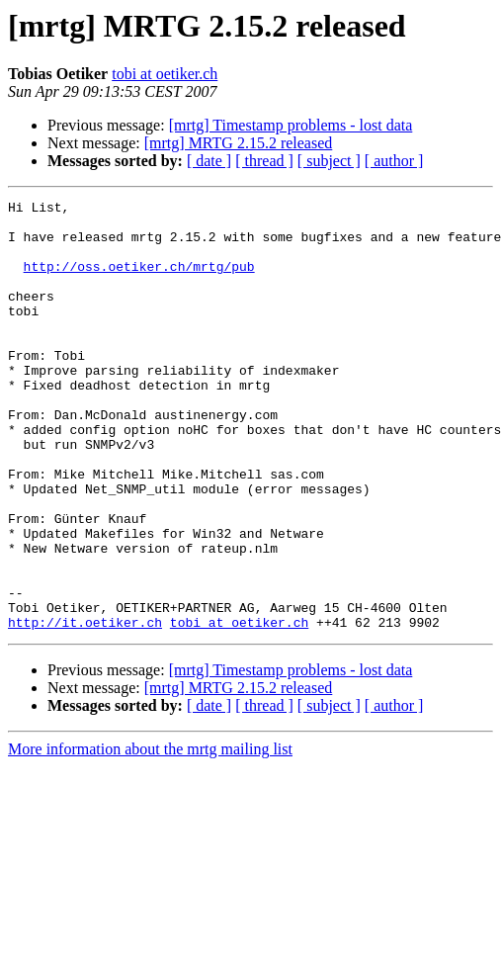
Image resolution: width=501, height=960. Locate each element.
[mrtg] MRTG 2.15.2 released (238, 142)
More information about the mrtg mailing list (150, 835)
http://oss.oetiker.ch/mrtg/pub (139, 281)
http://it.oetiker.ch (85, 708)
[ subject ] (329, 160)
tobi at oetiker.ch (164, 73)
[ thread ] (264, 160)
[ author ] (394, 160)
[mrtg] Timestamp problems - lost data (291, 125)
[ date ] (209, 160)
